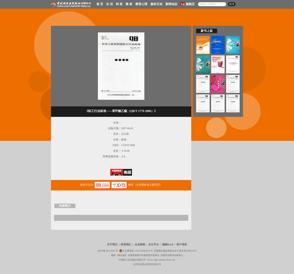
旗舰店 (187, 4)
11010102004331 (142, 250)
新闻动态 (171, 4)
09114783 (110, 250)
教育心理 (141, 4)
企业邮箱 (140, 244)
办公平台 (153, 244)
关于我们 (112, 244)
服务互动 (156, 4)
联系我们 (126, 244)
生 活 (109, 4)
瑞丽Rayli (167, 244)
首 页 (99, 4)
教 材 (129, 4)
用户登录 (181, 244)
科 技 (119, 4)
